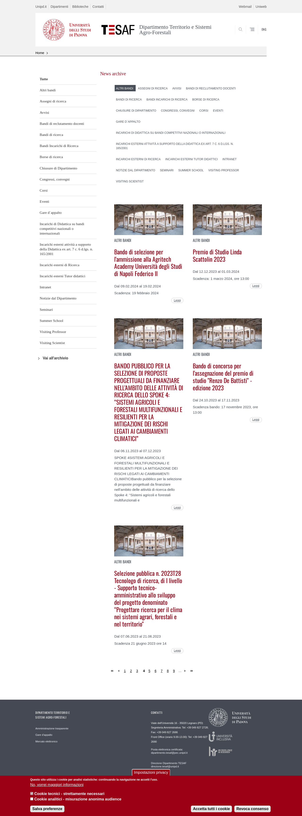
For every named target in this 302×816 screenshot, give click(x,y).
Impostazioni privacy (151, 776)
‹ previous (118, 671)
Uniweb (261, 6)
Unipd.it (40, 6)
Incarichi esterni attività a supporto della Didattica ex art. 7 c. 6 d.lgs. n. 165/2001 (66, 249)
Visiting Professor (53, 332)
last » (192, 671)
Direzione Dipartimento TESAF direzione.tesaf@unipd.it (168, 765)
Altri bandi (48, 90)
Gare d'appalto (43, 734)
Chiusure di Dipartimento (58, 168)
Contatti (98, 6)
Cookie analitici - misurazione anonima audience (77, 803)
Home (39, 53)
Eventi (44, 201)
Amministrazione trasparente (51, 728)
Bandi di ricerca (51, 135)
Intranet (45, 287)
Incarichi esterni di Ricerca (59, 265)
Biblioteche (80, 6)
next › (186, 671)
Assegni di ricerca (53, 101)
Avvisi (44, 112)
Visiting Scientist (52, 343)
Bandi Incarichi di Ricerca (59, 146)
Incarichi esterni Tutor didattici (62, 276)
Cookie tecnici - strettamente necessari (69, 798)
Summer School (51, 321)
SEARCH (258, 35)
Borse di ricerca (51, 157)
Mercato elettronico (46, 741)
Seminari (46, 309)
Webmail (245, 6)
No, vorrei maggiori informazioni (57, 789)
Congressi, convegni (55, 179)
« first (112, 671)
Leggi (177, 300)
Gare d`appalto (51, 212)
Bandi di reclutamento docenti (62, 124)
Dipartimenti (59, 6)
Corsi (44, 190)
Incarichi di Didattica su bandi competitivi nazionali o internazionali (62, 228)
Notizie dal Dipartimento (58, 298)
